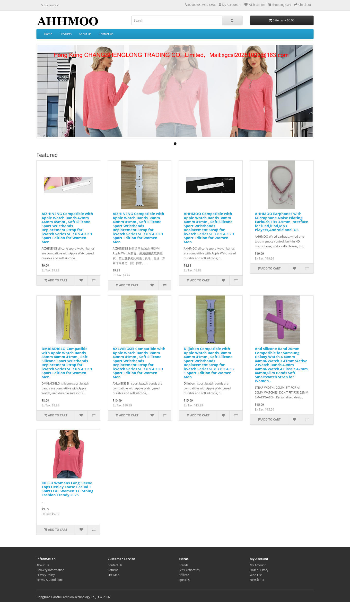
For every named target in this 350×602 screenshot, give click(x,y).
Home (48, 34)
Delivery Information (50, 570)
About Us (85, 34)
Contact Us (106, 34)
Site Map (114, 575)
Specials (184, 580)
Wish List (256, 575)
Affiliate (184, 575)
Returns (113, 570)
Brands (183, 565)
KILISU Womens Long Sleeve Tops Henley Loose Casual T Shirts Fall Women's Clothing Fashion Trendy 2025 (67, 488)
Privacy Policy (45, 575)
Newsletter (257, 580)
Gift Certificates (189, 570)
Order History (259, 570)
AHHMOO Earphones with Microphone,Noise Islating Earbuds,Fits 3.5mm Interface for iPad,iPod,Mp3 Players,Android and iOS (281, 221)
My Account (258, 565)
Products (66, 34)
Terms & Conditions (49, 580)
